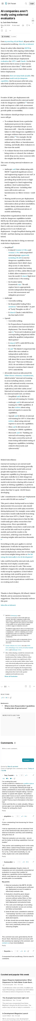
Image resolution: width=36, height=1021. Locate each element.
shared (12, 312)
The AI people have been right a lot (15, 998)
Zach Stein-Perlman (10, 22)
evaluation (5, 61)
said (14, 169)
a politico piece (28, 783)
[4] (13, 247)
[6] (1, 539)
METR (27, 48)
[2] (26, 102)
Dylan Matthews (7, 1000)
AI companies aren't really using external (14, 14)
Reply (4, 810)
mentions (12, 307)
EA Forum (11, 3)
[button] (3, 697)
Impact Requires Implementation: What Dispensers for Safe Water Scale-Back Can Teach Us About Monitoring (17, 982)
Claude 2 (23, 61)
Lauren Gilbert (6, 1016)
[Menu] (2, 3)
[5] (25, 499)
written (18, 407)
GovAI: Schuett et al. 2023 (13, 645)
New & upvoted (13, 766)
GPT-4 (14, 61)
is (13, 332)
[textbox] (17, 752)
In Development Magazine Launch (15, 1013)
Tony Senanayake (7, 984)
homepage (14, 615)
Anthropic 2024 (16, 650)
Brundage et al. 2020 (15, 647)
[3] (15, 136)
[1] (20, 66)
